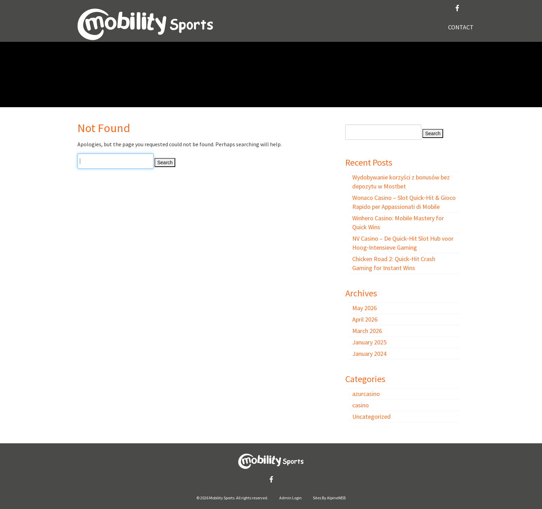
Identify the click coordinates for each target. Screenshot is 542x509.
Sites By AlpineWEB (329, 497)
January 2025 (369, 342)
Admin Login (290, 497)
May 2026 (364, 308)
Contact (461, 27)
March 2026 (367, 331)
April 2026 (364, 319)
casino (360, 405)
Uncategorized (371, 416)
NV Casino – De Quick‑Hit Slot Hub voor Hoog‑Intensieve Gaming (403, 242)
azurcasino (366, 394)
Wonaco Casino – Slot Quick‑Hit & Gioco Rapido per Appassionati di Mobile (404, 202)
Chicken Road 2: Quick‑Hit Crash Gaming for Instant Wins (393, 263)
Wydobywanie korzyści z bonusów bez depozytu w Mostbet (401, 181)
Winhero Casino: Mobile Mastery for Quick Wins (398, 222)
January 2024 (369, 354)
